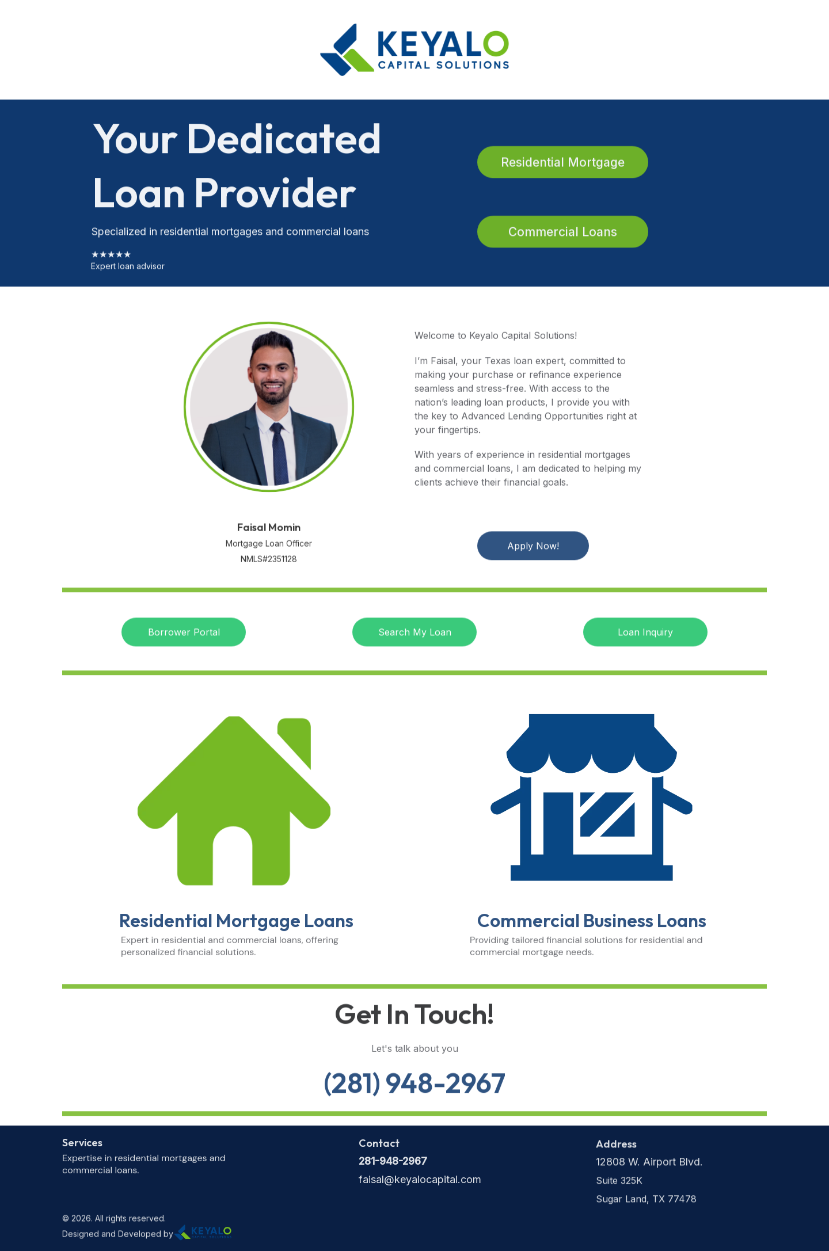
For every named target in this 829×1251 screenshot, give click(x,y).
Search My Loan (414, 634)
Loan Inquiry (645, 634)
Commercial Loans (562, 233)
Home (84, 50)
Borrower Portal (184, 634)
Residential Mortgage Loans (236, 924)
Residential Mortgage (563, 164)
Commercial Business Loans (591, 924)
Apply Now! (533, 548)
